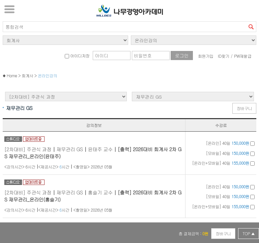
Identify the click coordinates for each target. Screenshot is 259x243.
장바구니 (244, 108)
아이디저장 (77, 55)
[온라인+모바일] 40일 (223, 163)
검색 (251, 27)
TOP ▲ (248, 233)
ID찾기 (223, 56)
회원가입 (205, 56)
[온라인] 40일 (230, 143)
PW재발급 (242, 56)
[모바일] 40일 (230, 153)
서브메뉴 (9, 9)
